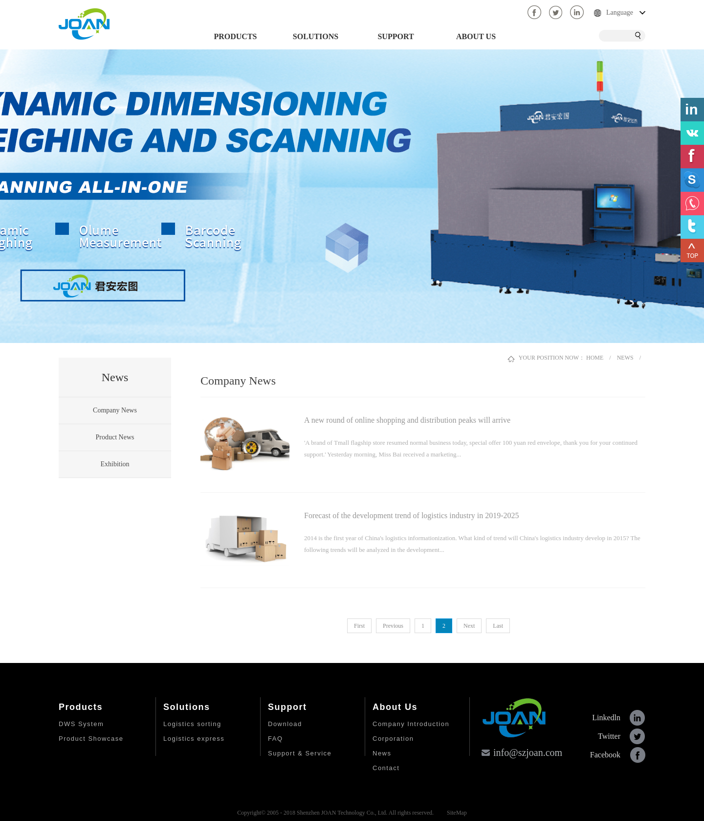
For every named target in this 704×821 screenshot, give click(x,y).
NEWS (625, 357)
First (359, 625)
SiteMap (455, 812)
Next (469, 625)
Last (498, 625)
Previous (393, 625)
